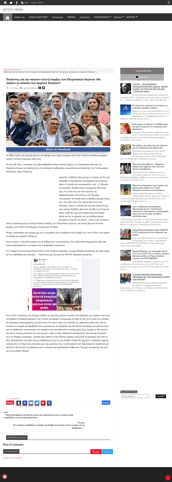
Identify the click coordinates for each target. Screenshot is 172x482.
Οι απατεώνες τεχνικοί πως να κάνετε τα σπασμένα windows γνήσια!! (150, 100)
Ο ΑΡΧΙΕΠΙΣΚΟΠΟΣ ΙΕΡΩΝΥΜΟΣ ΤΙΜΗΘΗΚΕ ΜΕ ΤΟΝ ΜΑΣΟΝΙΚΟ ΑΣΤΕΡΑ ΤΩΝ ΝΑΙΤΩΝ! (151, 270)
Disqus (107, 441)
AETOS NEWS (15, 9)
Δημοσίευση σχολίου (12, 447)
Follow (106, 402)
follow (24, 2)
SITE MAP (45, 478)
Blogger (96, 441)
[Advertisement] (86, 44)
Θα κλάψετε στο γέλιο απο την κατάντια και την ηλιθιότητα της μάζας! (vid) (150, 140)
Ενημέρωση (14, 398)
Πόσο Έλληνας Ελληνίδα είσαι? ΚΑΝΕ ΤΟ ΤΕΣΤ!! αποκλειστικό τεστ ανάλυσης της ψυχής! (150, 226)
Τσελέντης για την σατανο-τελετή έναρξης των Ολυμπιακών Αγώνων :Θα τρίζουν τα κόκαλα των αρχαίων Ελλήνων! (57, 81)
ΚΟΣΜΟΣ (130, 17)
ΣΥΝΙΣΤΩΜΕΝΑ (101, 17)
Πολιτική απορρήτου (58, 478)
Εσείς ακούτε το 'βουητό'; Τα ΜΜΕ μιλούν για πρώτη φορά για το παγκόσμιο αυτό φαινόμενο (150, 120)
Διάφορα (118, 17)
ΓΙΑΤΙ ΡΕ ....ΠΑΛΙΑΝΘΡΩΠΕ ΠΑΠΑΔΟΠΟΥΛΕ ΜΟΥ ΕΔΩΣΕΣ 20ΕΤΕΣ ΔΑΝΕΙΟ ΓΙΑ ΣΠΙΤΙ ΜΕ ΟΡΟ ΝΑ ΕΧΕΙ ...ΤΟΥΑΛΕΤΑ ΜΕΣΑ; (150, 81)
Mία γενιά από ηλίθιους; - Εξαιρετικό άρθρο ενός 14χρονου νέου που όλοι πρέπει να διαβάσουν (148, 160)
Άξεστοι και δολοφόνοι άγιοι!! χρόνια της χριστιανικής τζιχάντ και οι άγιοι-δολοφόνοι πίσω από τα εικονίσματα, (150, 181)
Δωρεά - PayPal (37, 2)
